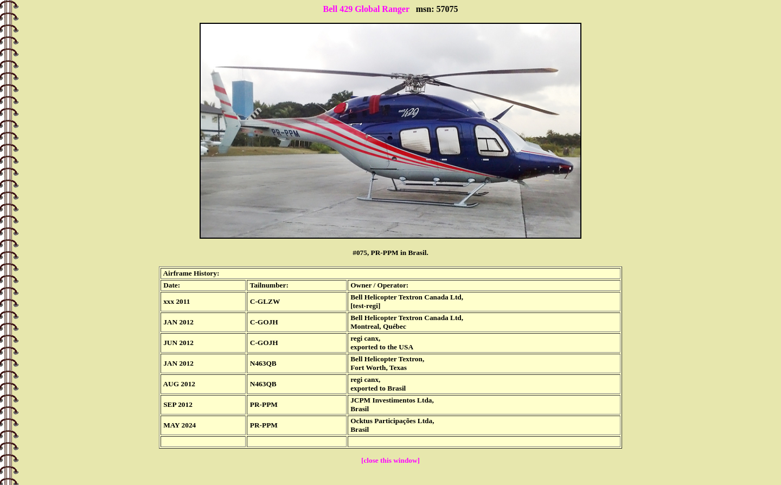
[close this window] (390, 460)
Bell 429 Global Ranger (366, 9)
